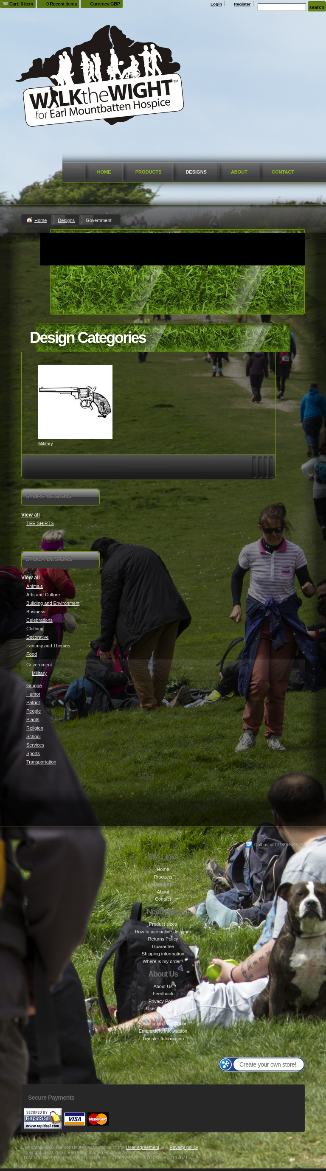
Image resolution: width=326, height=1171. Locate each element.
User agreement (142, 1147)
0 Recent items (61, 3)
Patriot (33, 702)
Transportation (41, 761)
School (33, 736)
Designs (196, 171)
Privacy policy (184, 1147)
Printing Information (163, 1016)
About (239, 171)
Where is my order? (163, 961)
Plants (32, 719)
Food (31, 654)
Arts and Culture (43, 594)
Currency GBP (105, 3)
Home (104, 171)
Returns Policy (163, 938)
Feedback (163, 993)
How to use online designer (163, 931)
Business (35, 611)
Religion (34, 727)
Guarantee (163, 946)
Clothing (34, 628)
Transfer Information (163, 1038)
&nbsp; (75, 402)
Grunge (34, 685)
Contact (283, 171)
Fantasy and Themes (48, 645)
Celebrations (39, 620)
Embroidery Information (163, 1030)
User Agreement (163, 1008)
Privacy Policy (163, 1001)
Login (216, 4)
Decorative (37, 637)
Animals (34, 586)
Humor (33, 693)
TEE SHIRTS (40, 523)
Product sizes (163, 924)
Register (242, 4)
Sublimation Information (163, 1023)
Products (148, 171)
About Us (162, 986)
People (33, 710)
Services (35, 744)
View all (30, 515)
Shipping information (163, 953)
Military (45, 443)
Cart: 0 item (21, 3)
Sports (33, 753)
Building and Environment (52, 603)
